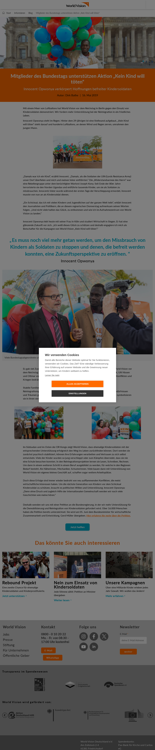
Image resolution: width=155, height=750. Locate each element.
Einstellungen (95, 388)
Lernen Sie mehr (52, 380)
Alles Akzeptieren (60, 388)
